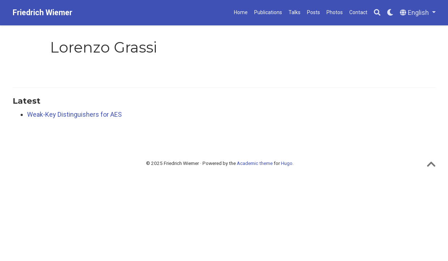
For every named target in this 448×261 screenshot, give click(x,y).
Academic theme (255, 163)
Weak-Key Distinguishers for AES (74, 114)
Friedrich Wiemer (42, 12)
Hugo (287, 163)
